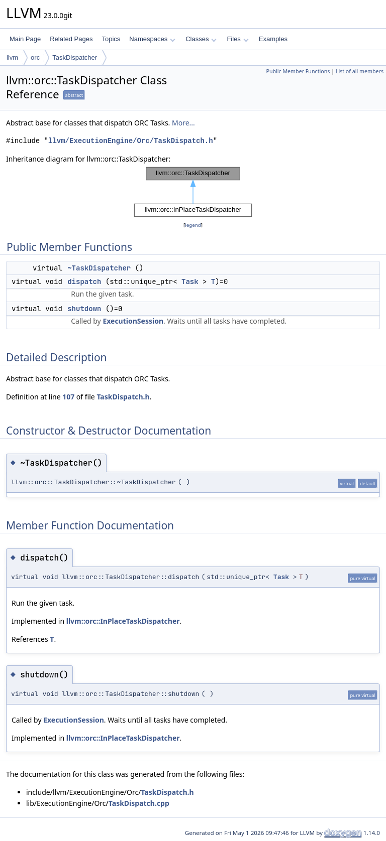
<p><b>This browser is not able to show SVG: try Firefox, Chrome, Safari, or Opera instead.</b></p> (193, 192)
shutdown (84, 308)
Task (190, 281)
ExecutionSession (133, 321)
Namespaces (152, 39)
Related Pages (71, 39)
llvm (12, 57)
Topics (111, 39)
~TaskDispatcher (99, 267)
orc (35, 57)
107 (68, 396)
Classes (201, 39)
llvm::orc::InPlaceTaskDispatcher (123, 621)
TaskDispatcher (74, 57)
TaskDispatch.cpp (139, 803)
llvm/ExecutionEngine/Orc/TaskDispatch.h (130, 141)
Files (237, 39)
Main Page (25, 39)
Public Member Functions (298, 71)
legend (193, 225)
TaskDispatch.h (122, 396)
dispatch (84, 281)
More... (183, 122)
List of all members (359, 71)
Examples (273, 39)
